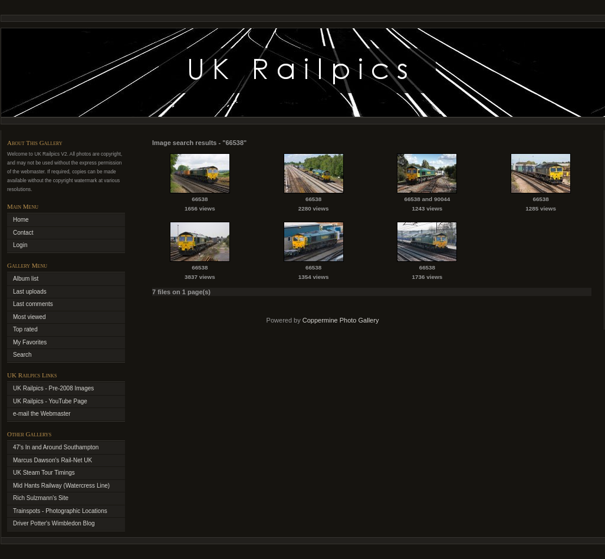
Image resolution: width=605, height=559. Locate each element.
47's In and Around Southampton (55, 447)
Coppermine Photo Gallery (340, 320)
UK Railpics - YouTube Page (50, 401)
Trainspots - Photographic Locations (60, 511)
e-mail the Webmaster (42, 413)
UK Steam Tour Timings (44, 472)
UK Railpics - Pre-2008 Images (53, 388)
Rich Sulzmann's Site (40, 498)
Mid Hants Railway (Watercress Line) (61, 485)
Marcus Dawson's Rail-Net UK (52, 460)
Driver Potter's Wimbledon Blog (54, 523)
